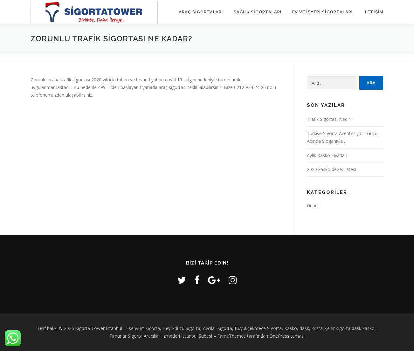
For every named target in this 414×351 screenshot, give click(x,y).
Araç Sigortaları (201, 12)
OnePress (279, 336)
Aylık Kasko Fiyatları (327, 155)
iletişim (373, 12)
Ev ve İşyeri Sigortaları (322, 12)
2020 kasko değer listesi (331, 169)
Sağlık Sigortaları (257, 12)
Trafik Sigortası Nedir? (329, 119)
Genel (313, 206)
